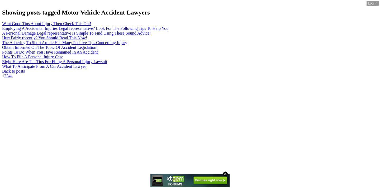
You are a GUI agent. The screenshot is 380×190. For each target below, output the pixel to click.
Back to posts (13, 71)
